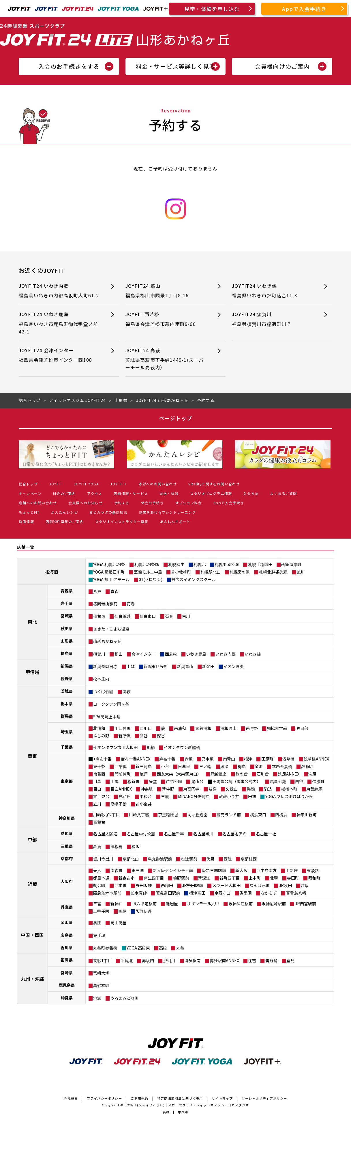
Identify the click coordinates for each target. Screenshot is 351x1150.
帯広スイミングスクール (193, 579)
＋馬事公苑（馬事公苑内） (236, 781)
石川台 (263, 774)
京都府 (67, 858)
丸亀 (180, 948)
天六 (97, 870)
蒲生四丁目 (154, 878)
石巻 (169, 616)
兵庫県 (67, 907)
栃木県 (67, 703)
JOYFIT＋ (118, 483)
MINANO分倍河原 (194, 796)
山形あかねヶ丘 (107, 641)
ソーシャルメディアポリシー (264, 1098)
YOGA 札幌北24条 (109, 564)
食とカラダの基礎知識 (108, 512)
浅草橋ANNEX (316, 759)
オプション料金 (188, 502)
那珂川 (169, 960)
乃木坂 (208, 759)
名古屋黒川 (203, 833)
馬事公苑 (278, 781)
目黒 (97, 781)
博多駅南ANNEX (224, 960)
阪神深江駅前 (240, 903)
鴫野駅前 (181, 878)
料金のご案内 (64, 493)
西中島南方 (266, 870)
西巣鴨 (121, 766)
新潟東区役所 (156, 666)
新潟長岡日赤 (105, 666)
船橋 (151, 747)
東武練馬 (314, 789)
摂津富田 (197, 893)
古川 (186, 616)
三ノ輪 (205, 766)
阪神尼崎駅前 (274, 903)
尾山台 (197, 781)
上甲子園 (101, 911)
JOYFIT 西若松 (166, 319)
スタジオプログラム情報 (211, 493)
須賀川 (99, 654)
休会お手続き (152, 502)
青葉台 (99, 822)
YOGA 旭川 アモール (111, 579)
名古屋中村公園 (141, 833)
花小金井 (144, 804)
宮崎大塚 (101, 973)
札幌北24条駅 (146, 564)
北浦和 (99, 728)
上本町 (255, 878)
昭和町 (314, 878)
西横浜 (281, 814)
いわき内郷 (225, 654)
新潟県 (67, 666)
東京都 (67, 781)
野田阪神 (144, 885)
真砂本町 (101, 985)
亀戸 (144, 774)
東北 (32, 621)
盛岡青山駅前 (105, 603)
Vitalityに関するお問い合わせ (214, 483)
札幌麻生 (176, 564)
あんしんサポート (175, 521)
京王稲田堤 (168, 814)
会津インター (144, 654)
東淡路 (313, 870)
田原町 (267, 759)
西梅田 (167, 885)
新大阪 (241, 870)
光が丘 (125, 796)
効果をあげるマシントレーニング (167, 512)
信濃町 (318, 781)
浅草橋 (288, 759)
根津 (248, 759)
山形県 (67, 641)
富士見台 (101, 796)
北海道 (51, 571)
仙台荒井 (123, 616)
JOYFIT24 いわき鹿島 (59, 323)
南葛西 (99, 774)
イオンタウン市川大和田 (115, 747)
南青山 (229, 759)
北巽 (274, 878)
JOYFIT (55, 483)
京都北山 (131, 859)
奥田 (97, 922)
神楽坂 (147, 789)
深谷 (161, 736)
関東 (32, 755)
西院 (228, 859)
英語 (166, 1112)
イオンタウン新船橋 (182, 747)
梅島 (242, 766)
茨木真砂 (139, 893)
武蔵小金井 (229, 796)
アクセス (94, 493)
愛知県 (67, 833)
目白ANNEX (121, 789)
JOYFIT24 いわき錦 (272, 290)
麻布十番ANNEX (135, 759)
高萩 (127, 691)
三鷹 (165, 796)
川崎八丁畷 (139, 814)
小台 (165, 766)
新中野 (168, 789)
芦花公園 (174, 781)
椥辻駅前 (189, 859)
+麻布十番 (102, 759)
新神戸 (116, 903)
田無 (252, 796)
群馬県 (67, 716)
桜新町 (133, 781)
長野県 (67, 678)
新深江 (204, 878)
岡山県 (67, 922)
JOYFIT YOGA (86, 483)
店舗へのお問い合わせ (38, 502)
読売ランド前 (229, 814)
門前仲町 (123, 774)
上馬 (114, 781)
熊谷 (144, 736)
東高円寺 (191, 789)
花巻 (131, 603)
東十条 (99, 766)
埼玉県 (67, 731)
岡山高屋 (118, 922)
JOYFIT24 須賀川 (272, 319)
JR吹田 (285, 885)
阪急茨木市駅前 (107, 893)
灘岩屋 (172, 903)
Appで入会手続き (304, 8)
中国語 (183, 1112)
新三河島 (144, 766)
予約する (121, 502)
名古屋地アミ (234, 833)
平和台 (146, 796)
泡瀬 (97, 998)
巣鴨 (251, 789)
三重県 (67, 846)
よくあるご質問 (283, 493)
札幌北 (200, 564)
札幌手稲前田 (260, 564)
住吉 (252, 960)
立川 (97, 804)
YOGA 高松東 (138, 948)
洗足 (312, 774)
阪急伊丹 (144, 911)
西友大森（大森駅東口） (179, 774)
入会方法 (251, 493)
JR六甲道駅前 (144, 903)
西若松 (171, 654)
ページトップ (175, 418)
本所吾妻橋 (282, 766)
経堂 (153, 781)
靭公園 (99, 885)
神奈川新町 (306, 814)
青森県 (67, 590)
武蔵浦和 (203, 728)
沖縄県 (67, 998)
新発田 (208, 666)
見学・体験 (169, 493)
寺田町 (293, 878)
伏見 (210, 859)
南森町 (116, 870)
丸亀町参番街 (105, 948)
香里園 (246, 893)
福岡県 (67, 960)
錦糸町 (307, 766)
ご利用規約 (139, 1098)
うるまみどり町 (124, 998)
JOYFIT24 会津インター (59, 355)
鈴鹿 (97, 846)
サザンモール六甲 (203, 903)
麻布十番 (167, 759)
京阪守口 (222, 893)
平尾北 (127, 960)
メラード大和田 (226, 885)
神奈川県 (67, 818)
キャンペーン (30, 493)
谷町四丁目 (229, 878)
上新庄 (292, 870)
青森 (114, 591)
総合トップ (28, 483)
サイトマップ (222, 1098)
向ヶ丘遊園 (197, 814)
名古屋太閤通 (105, 833)
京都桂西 (249, 859)
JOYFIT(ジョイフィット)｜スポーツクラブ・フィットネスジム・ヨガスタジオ (187, 1105)
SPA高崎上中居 (107, 716)
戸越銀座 (218, 774)
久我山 (232, 789)
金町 (259, 766)
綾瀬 (224, 766)
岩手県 (67, 603)
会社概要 (71, 1098)
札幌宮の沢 (240, 572)
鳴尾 (123, 911)
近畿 (32, 883)
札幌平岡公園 (227, 564)
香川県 (67, 947)
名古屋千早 (174, 833)
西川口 (146, 728)
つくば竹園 (103, 691)
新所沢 (125, 736)
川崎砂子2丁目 (106, 814)
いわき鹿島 (196, 654)
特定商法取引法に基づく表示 (180, 1098)
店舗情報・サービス (131, 493)
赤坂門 (148, 960)
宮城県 (67, 616)
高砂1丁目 (102, 960)
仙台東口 (148, 616)
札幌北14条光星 (273, 572)
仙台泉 (99, 616)
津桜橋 (116, 846)
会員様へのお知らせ (85, 502)
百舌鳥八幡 (296, 893)
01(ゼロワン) (150, 579)
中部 (32, 839)
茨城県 (67, 691)
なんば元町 (259, 885)
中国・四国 (32, 934)
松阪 (136, 846)
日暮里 (184, 766)
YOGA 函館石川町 (109, 572)
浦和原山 (228, 728)
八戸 (97, 591)
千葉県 (67, 747)
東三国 (138, 870)
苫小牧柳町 (181, 572)
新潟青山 (185, 666)
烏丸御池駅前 (160, 859)
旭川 (301, 572)
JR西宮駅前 (305, 903)
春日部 (302, 728)
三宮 (97, 903)
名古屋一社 (266, 833)
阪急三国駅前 (214, 870)
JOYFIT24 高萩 (166, 359)
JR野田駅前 (192, 885)
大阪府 (67, 881)
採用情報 (26, 521)
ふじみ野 (101, 736)
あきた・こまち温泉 (111, 629)
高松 (163, 948)
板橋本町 (289, 789)
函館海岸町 (291, 564)
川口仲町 (123, 728)
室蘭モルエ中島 (148, 572)
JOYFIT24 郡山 (166, 290)
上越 (131, 666)
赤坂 (189, 759)
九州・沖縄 (32, 978)
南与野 (252, 728)
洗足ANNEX (288, 774)
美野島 (271, 960)
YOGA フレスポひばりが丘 (289, 796)
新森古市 (127, 878)
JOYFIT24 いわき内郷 (59, 290)
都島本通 (101, 878)
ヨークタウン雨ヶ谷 (111, 704)
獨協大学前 (277, 728)
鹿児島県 (67, 985)
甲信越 (32, 672)
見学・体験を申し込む (212, 8)
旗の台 (242, 774)
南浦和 (180, 728)
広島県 (67, 935)
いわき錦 (253, 654)
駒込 (268, 789)
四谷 (299, 781)
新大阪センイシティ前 (173, 870)
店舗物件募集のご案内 (65, 521)
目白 (97, 789)
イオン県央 (234, 666)
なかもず (269, 893)
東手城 (99, 935)
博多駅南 (192, 960)
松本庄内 (101, 679)
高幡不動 (118, 804)
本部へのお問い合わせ (158, 483)
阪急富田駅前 (168, 893)
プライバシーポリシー (104, 1098)
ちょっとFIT (29, 512)
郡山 (119, 654)
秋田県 (67, 628)
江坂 (305, 885)
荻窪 (213, 789)
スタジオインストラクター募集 (122, 521)
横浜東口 (258, 814)
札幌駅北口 (210, 572)
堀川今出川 (103, 859)
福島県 (67, 653)
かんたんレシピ (64, 512)
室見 (290, 960)
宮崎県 (67, 972)
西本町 (121, 885)
